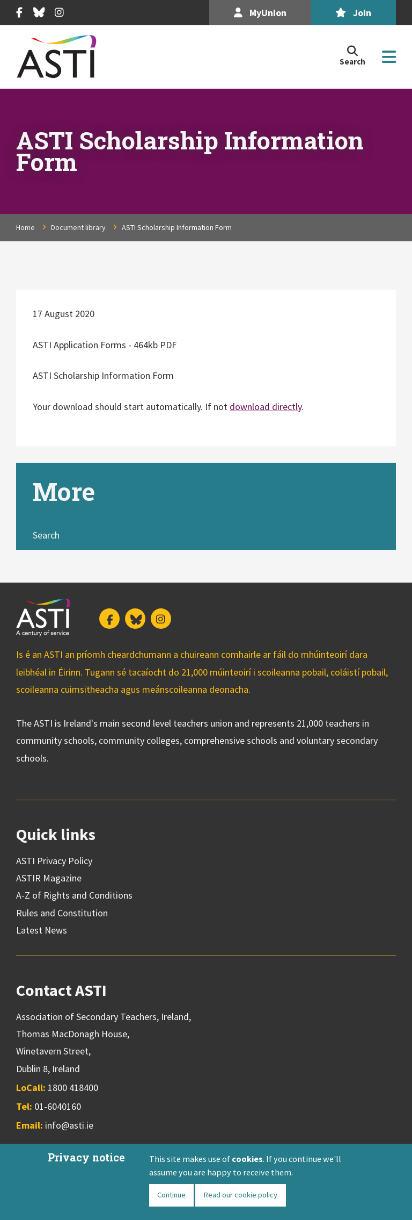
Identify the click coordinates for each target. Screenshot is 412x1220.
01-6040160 (57, 1106)
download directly (265, 406)
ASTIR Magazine (49, 878)
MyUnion (260, 12)
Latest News (41, 930)
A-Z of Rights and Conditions (74, 895)
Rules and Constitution (62, 913)
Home (25, 227)
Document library (78, 227)
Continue (171, 1195)
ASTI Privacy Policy (54, 861)
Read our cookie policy (240, 1195)
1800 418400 (73, 1087)
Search (46, 535)
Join (353, 12)
